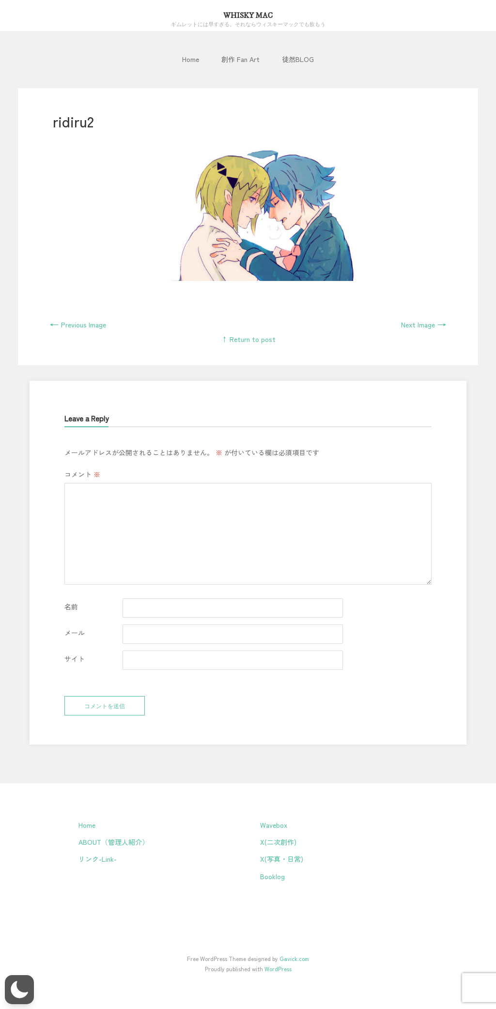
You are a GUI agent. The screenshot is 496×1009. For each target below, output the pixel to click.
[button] (19, 989)
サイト (74, 659)
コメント (82, 474)
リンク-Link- (97, 859)
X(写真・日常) (281, 859)
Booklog (272, 876)
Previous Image (77, 324)
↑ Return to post (248, 339)
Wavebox (273, 825)
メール (74, 632)
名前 (71, 606)
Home (190, 59)
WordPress (278, 968)
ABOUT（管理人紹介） (113, 842)
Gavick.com (294, 958)
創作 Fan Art (240, 59)
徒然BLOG (298, 59)
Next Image (424, 324)
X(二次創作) (278, 842)
